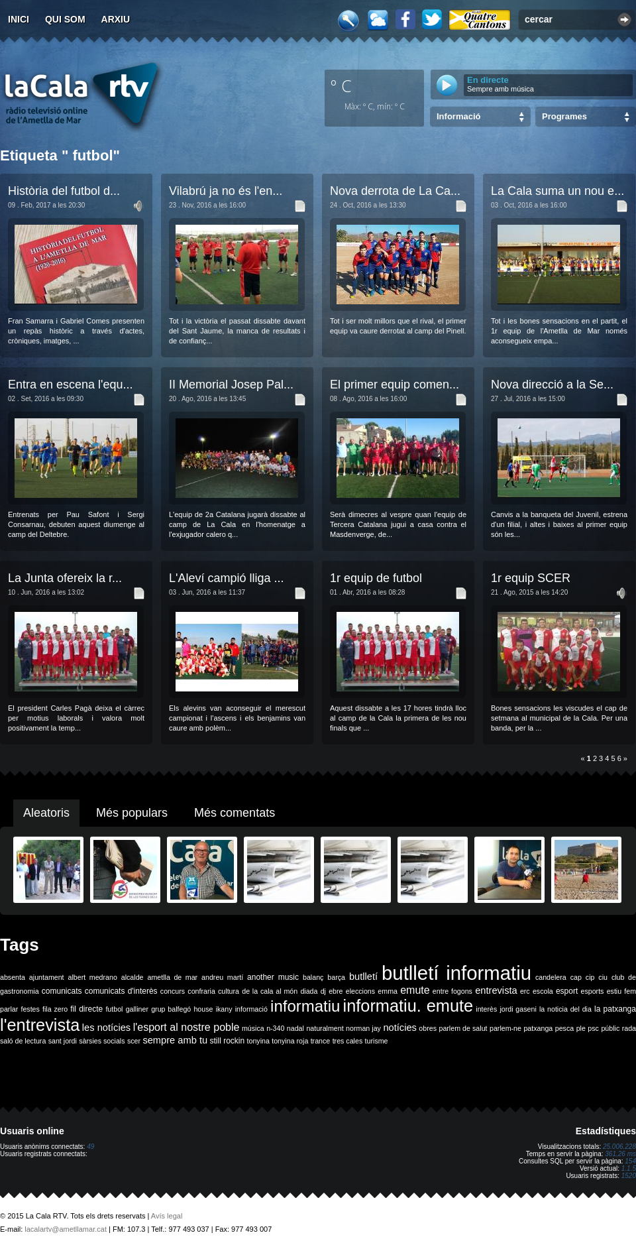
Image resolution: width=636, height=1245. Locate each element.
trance (321, 1041)
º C (341, 85)
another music (273, 977)
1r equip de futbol (376, 578)
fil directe (86, 1009)
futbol (114, 1009)
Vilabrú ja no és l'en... (225, 191)
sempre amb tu (174, 1040)
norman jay (363, 1028)
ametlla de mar (172, 977)
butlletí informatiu (456, 973)
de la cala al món (269, 991)
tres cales (348, 1041)
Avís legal (167, 1216)
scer (133, 1041)
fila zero (55, 1009)
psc (593, 1028)
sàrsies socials (102, 1041)
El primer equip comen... (394, 384)
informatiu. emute (408, 1005)
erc (525, 991)
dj (323, 991)
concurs (172, 991)
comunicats (62, 991)
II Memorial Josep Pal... (231, 384)
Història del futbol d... (64, 191)
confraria (201, 991)
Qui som (65, 19)
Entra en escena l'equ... (70, 384)
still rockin (226, 1040)
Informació (458, 116)
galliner (137, 1009)
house (203, 1009)
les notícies (106, 1027)
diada (308, 991)
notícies (400, 1027)
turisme (376, 1041)
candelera (550, 977)
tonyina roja (290, 1041)
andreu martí (222, 977)
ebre (336, 991)
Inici (18, 19)
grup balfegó (171, 1009)
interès (486, 1009)
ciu (603, 977)
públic (610, 1028)
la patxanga (615, 1009)
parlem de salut (463, 1028)
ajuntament (46, 977)
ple (581, 1028)
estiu (614, 991)
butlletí (363, 976)
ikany (224, 1009)
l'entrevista (40, 1025)
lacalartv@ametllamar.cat (66, 1229)
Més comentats (234, 812)
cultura (228, 991)
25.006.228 (619, 1146)
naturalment (324, 1028)
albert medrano (92, 977)
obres (428, 1028)
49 (90, 1146)
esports (592, 991)
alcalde (132, 977)
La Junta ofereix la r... (65, 578)
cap (576, 977)
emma (388, 991)
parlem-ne (505, 1028)
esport (567, 991)
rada (629, 1028)
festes (30, 1009)
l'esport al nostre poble (186, 1027)
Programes (564, 116)
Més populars (132, 812)
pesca (564, 1028)
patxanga (538, 1028)
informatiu (305, 1006)
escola (543, 991)
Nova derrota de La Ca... (395, 191)
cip (590, 977)
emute (414, 990)
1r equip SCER (530, 578)
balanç (313, 977)
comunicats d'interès (121, 991)
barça (336, 977)
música (253, 1028)
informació (251, 1009)
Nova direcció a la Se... (552, 384)
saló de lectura (23, 1041)
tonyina (258, 1041)
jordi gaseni (518, 1009)
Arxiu (116, 19)
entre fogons (452, 991)
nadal (295, 1028)
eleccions (360, 991)
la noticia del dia (565, 1009)
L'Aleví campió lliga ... (226, 578)
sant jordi (62, 1041)
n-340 (275, 1028)
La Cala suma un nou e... (557, 191)
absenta (12, 977)
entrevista (496, 990)
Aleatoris (46, 812)
